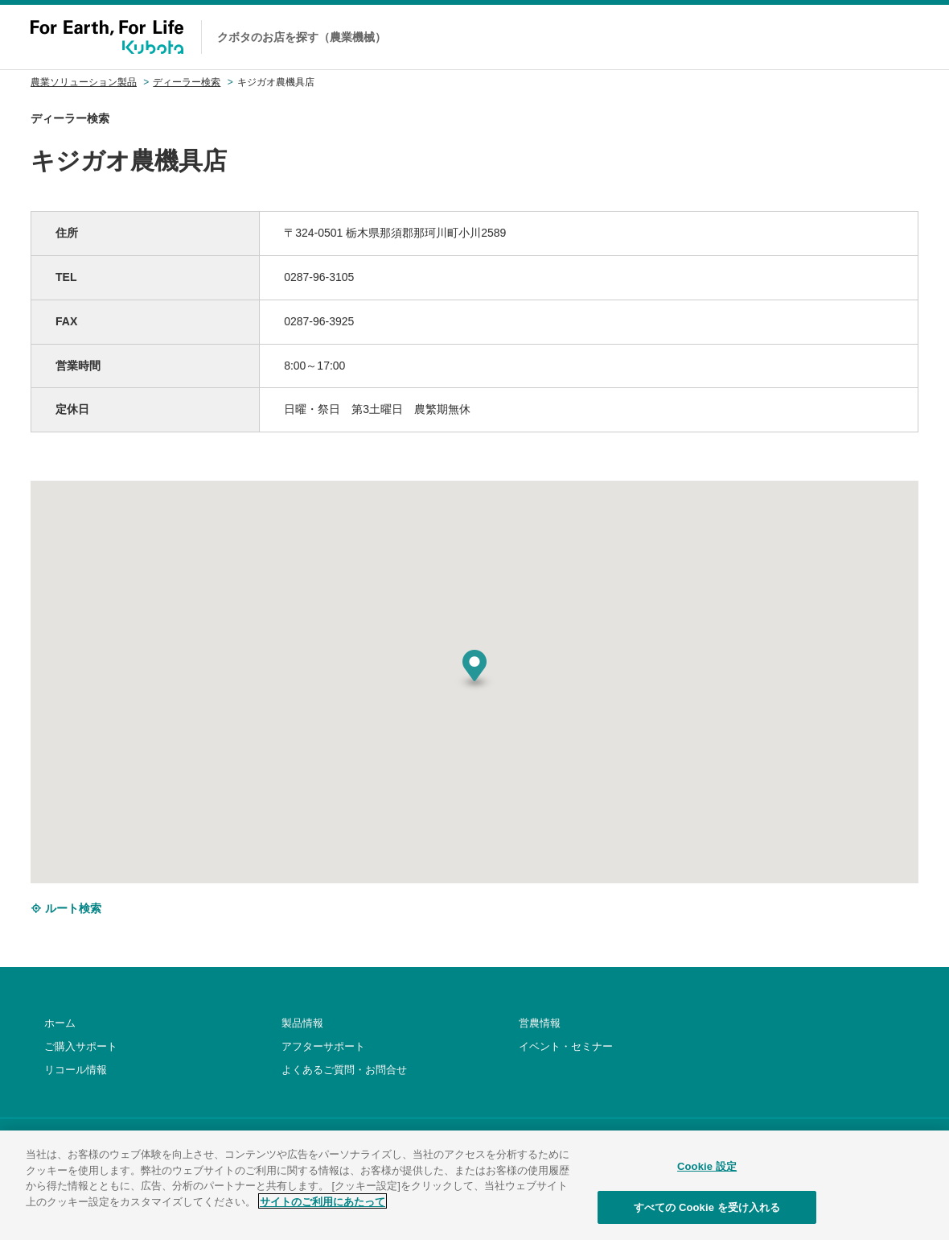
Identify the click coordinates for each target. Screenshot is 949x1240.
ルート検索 (66, 908)
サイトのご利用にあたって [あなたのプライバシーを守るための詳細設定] (322, 1212)
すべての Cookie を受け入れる (707, 1219)
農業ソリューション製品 (84, 82)
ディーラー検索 (186, 82)
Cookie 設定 (707, 1178)
